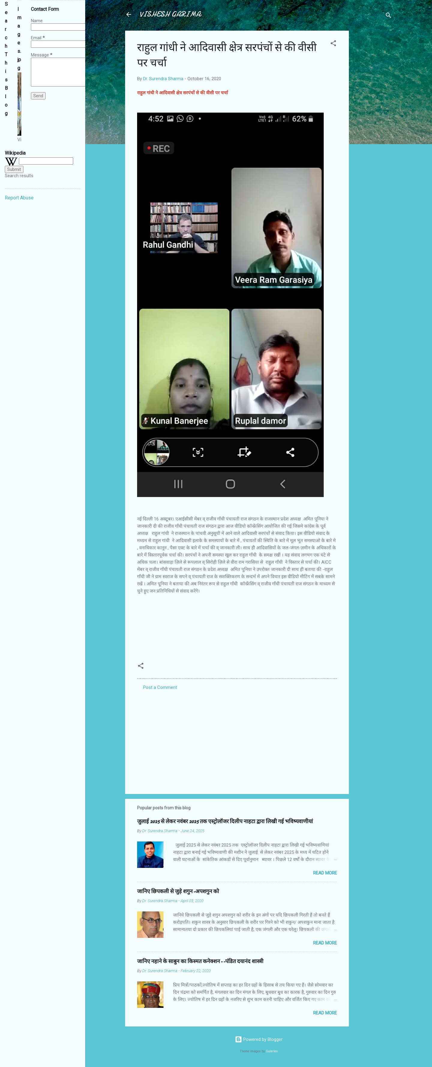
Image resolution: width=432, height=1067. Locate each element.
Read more (325, 873)
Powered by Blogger (259, 1039)
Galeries (272, 1051)
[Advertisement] (373, 121)
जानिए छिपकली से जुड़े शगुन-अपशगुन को (178, 891)
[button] (333, 44)
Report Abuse (19, 198)
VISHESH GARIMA (170, 14)
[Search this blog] (6, 125)
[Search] (388, 16)
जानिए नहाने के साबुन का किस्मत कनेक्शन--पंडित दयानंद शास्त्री (200, 961)
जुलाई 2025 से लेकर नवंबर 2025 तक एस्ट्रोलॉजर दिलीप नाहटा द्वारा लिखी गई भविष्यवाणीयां (225, 821)
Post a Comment (160, 687)
